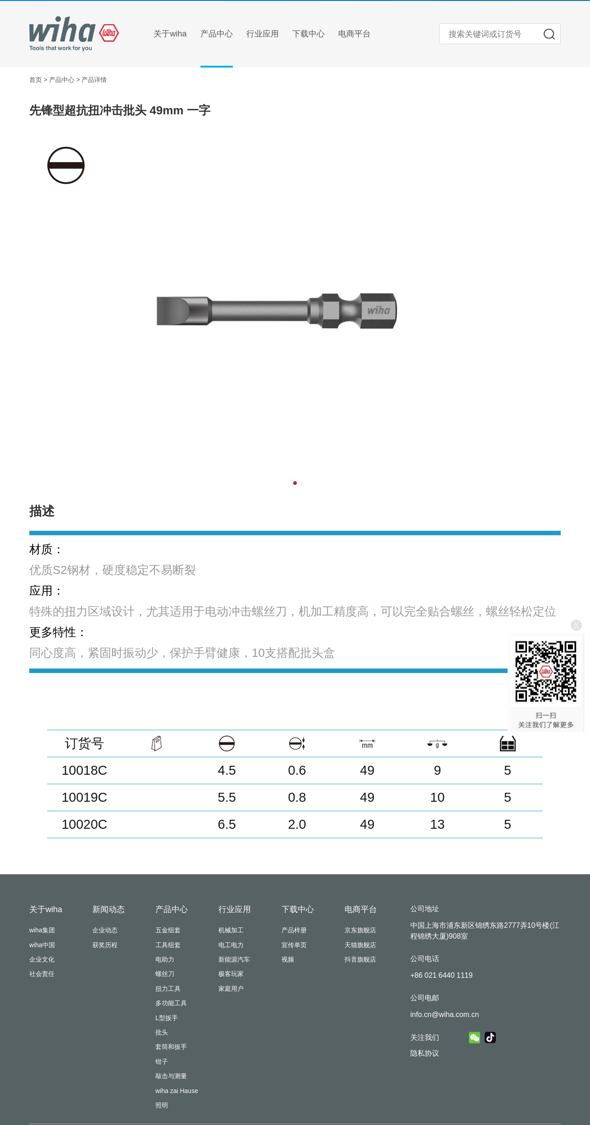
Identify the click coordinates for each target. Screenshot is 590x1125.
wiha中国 (42, 945)
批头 (161, 1032)
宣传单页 (294, 945)
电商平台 (354, 33)
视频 (287, 959)
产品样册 (294, 930)
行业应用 (262, 33)
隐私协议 (424, 1053)
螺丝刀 (164, 973)
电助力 (164, 959)
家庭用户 (231, 988)
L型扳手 (166, 1017)
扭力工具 (168, 988)
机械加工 (231, 930)
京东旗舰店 (360, 930)
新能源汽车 (234, 959)
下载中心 (308, 33)
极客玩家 (231, 973)
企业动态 (105, 930)
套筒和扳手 (171, 1046)
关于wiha (170, 33)
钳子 (161, 1061)
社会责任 (41, 973)
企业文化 (41, 959)
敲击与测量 (171, 1076)
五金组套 (168, 930)
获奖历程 (105, 945)
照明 (161, 1105)
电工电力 (231, 945)
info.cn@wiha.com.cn (444, 1014)
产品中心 (216, 33)
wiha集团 (42, 930)
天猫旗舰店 (360, 945)
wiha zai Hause (176, 1090)
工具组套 (168, 945)
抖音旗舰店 (360, 959)
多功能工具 (171, 1003)
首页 (35, 79)
